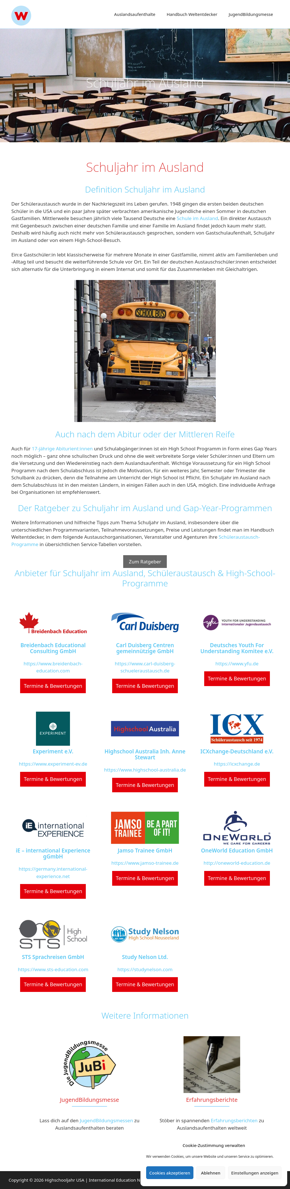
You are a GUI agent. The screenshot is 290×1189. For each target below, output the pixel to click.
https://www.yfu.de (237, 663)
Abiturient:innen (74, 448)
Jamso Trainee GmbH (145, 851)
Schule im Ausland (197, 218)
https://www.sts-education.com (53, 969)
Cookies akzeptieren (169, 1173)
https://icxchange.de (237, 763)
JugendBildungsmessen (106, 1120)
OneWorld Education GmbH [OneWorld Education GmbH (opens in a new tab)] (237, 851)
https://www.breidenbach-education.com (53, 667)
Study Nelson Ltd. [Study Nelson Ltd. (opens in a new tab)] (145, 957)
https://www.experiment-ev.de (53, 763)
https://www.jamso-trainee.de (144, 863)
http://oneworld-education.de (237, 863)
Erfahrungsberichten (234, 1120)
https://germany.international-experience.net (53, 872)
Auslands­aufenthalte (134, 14)
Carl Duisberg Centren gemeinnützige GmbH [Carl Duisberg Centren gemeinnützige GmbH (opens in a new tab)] (145, 648)
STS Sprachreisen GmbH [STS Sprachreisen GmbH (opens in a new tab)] (53, 957)
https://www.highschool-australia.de (145, 769)
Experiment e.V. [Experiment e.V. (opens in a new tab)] (53, 752)
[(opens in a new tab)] (53, 622)
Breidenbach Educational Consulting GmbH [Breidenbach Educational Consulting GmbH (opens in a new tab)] (53, 648)
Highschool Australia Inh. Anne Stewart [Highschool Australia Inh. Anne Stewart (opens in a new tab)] (145, 754)
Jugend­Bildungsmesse (251, 14)
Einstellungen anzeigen (254, 1173)
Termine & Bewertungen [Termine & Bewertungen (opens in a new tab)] (53, 685)
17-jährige (44, 448)
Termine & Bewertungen (145, 878)
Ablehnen (211, 1173)
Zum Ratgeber (145, 561)
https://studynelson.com (145, 969)
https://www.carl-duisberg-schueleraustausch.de (145, 667)
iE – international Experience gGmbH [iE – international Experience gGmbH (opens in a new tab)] (53, 854)
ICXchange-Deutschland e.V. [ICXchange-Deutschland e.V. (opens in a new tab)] (237, 752)
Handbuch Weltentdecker (192, 14)
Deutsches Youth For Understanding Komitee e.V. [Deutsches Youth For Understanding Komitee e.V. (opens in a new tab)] (237, 648)
